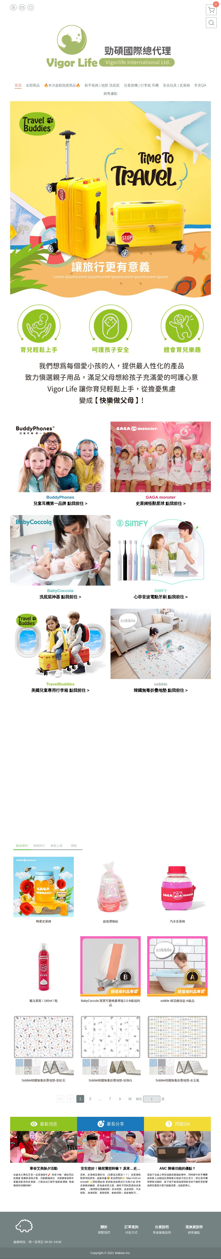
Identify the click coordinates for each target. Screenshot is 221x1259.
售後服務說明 (162, 1232)
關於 (104, 1227)
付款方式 (131, 1232)
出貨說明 (162, 1227)
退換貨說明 (194, 1227)
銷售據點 (194, 1232)
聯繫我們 (104, 1232)
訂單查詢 (131, 1227)
